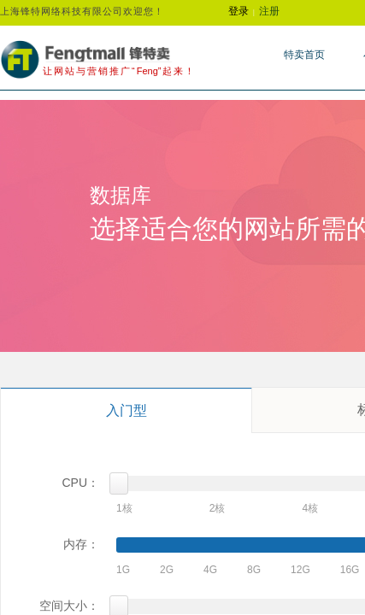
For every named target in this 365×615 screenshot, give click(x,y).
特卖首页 (304, 55)
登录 (238, 11)
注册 (269, 11)
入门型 (126, 410)
